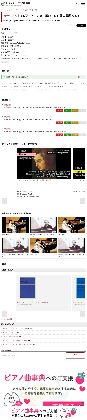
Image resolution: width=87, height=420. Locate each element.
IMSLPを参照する (8, 319)
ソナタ (5, 62)
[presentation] (4, 201)
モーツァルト (10, 10)
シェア (72, 25)
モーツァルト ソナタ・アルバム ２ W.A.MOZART (34, 302)
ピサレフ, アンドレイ (30, 192)
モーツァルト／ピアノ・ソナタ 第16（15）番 (16, 344)
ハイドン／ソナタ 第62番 (9, 336)
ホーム (3, 10)
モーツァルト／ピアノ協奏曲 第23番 (13, 340)
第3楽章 (7, 129)
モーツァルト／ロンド (8, 332)
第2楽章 (7, 117)
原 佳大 (82, 192)
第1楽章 (7, 105)
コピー (16, 33)
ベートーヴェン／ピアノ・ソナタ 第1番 (14, 328)
